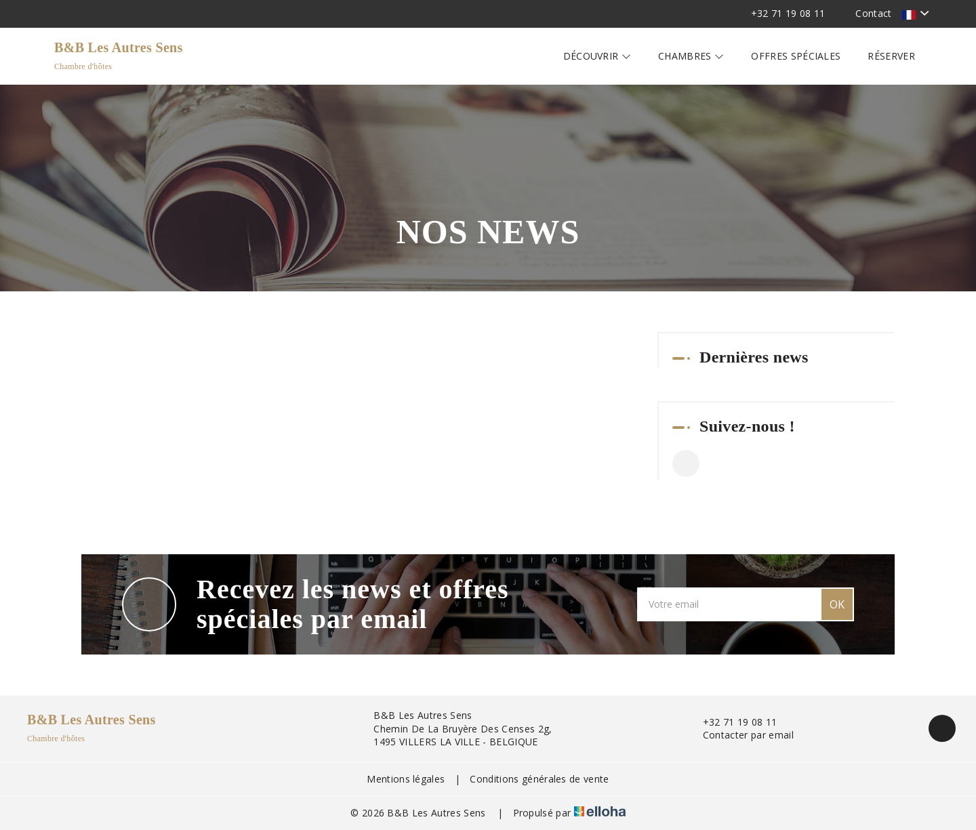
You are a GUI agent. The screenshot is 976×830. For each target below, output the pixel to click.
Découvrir (597, 55)
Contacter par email (740, 734)
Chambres (691, 55)
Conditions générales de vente (539, 778)
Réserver (891, 55)
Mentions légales (406, 778)
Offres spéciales (795, 55)
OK (837, 604)
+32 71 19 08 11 (732, 721)
